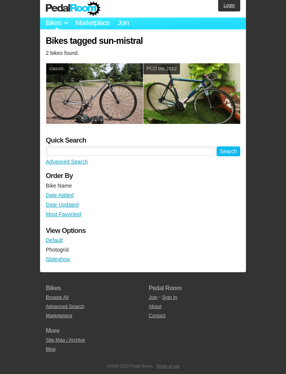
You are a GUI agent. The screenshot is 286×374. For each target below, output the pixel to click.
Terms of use (168, 366)
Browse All (57, 297)
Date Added (60, 195)
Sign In (169, 297)
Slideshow (58, 259)
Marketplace (92, 23)
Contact (157, 315)
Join (123, 23)
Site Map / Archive (65, 340)
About (155, 306)
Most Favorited (63, 214)
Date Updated (62, 205)
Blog (51, 349)
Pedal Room (73, 8)
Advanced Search (67, 162)
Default (54, 240)
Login (229, 5)
